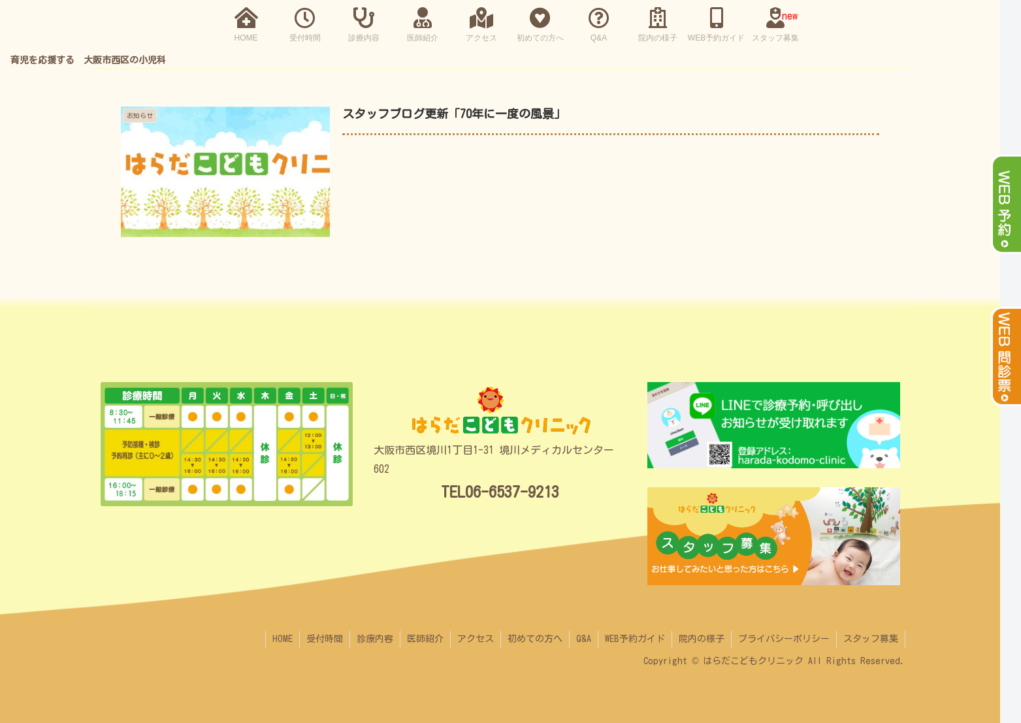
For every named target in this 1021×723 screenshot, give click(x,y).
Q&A (583, 638)
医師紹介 (425, 638)
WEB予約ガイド (635, 638)
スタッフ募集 (870, 638)
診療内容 (375, 638)
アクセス (475, 638)
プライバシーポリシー (784, 638)
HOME (282, 638)
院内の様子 (701, 638)
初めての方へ (535, 638)
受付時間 (324, 638)
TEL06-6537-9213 (500, 492)
